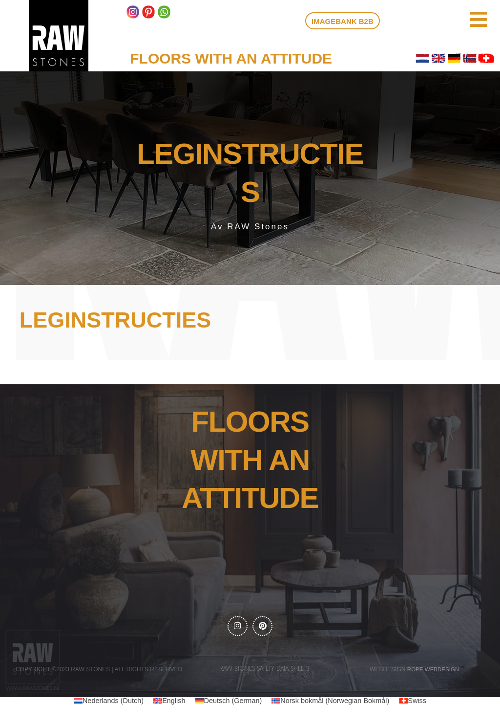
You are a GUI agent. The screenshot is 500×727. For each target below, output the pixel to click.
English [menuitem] (171, 702)
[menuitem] (104, 702)
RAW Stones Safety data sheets (264, 670)
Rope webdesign (433, 670)
